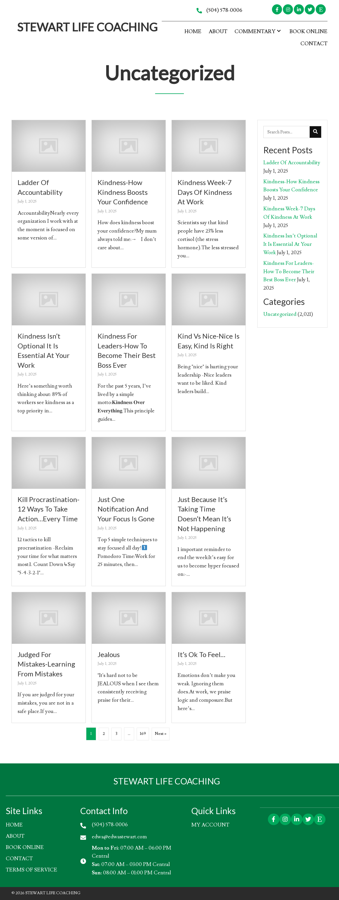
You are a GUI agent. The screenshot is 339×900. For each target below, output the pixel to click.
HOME (14, 825)
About (15, 836)
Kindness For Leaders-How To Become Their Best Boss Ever (288, 271)
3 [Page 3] (116, 733)
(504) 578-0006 (224, 10)
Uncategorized (279, 314)
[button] (277, 9)
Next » (160, 733)
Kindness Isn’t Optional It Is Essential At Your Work (290, 244)
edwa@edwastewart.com (119, 836)
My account (210, 825)
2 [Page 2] (104, 733)
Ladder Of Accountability (291, 162)
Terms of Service (31, 870)
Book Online (25, 847)
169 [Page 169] (143, 733)
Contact (19, 858)
